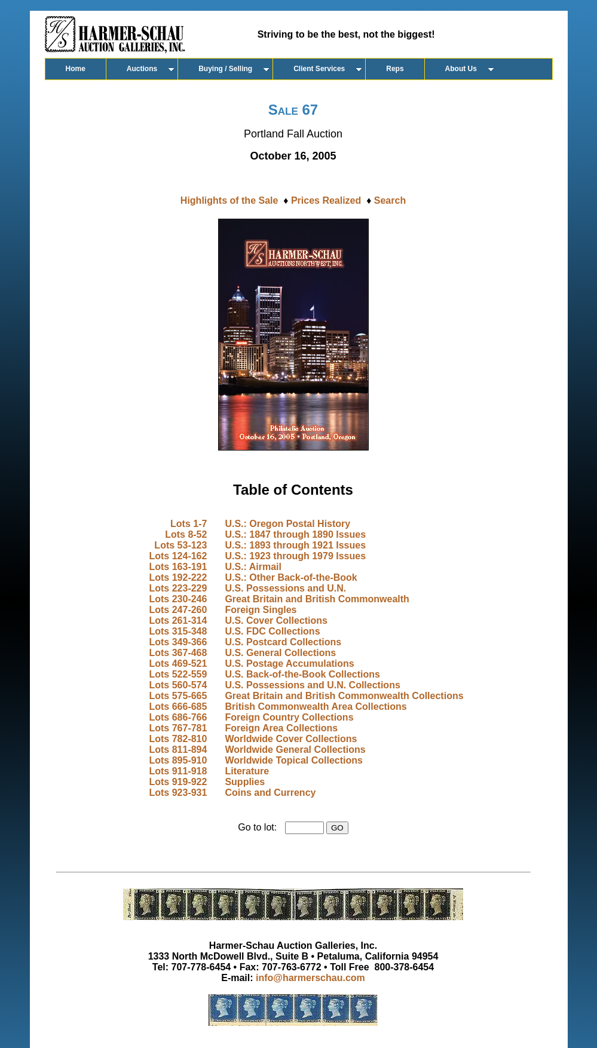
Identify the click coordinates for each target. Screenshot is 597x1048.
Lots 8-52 (186, 534)
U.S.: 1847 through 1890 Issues (295, 534)
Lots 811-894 (178, 749)
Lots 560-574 (178, 685)
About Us (461, 69)
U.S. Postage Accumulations (289, 663)
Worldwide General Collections (295, 749)
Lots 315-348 (178, 631)
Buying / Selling (225, 69)
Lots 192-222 (178, 577)
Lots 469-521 (178, 663)
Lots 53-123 (180, 545)
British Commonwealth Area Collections (315, 706)
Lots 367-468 (178, 653)
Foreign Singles (260, 610)
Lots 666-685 (178, 706)
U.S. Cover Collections (276, 620)
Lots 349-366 (178, 642)
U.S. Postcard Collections (283, 642)
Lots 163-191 (178, 567)
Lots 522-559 (178, 674)
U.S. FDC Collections (272, 631)
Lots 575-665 (178, 696)
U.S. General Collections (280, 653)
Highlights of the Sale (229, 200)
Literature (247, 771)
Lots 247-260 (178, 610)
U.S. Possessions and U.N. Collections (312, 685)
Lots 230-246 (178, 599)
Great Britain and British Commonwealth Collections (344, 696)
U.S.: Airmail (253, 567)
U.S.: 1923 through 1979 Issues (295, 556)
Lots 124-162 (178, 556)
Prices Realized (326, 200)
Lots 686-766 (178, 717)
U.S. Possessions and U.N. (285, 588)
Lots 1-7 (188, 524)
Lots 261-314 (178, 620)
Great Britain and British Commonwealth (317, 599)
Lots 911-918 (178, 771)
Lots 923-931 (178, 792)
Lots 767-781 (178, 728)
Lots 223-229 (178, 588)
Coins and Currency (270, 792)
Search (390, 200)
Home (75, 69)
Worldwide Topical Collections (294, 760)
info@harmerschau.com (310, 978)
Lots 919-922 (178, 782)
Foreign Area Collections (281, 728)
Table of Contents (293, 490)
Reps (394, 69)
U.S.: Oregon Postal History (287, 524)
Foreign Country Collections (289, 717)
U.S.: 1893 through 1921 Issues (295, 545)
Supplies (245, 782)
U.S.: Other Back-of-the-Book (291, 577)
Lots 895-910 (178, 760)
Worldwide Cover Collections (291, 739)
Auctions (142, 69)
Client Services (319, 69)
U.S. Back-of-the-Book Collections (302, 674)
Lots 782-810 (178, 739)
